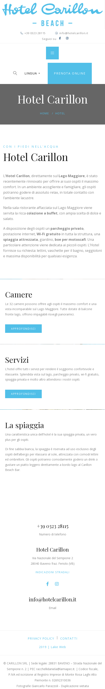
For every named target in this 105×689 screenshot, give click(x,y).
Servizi (17, 359)
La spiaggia (24, 425)
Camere (18, 294)
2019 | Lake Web (52, 647)
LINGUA (32, 73)
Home (44, 113)
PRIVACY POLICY (41, 638)
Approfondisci (23, 328)
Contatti (68, 638)
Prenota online (69, 73)
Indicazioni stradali (52, 572)
